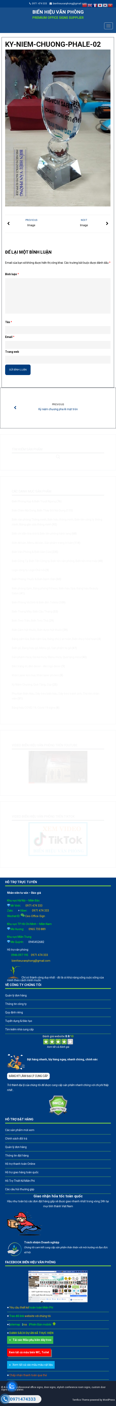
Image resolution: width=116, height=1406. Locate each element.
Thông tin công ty (16, 1003)
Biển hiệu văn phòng (58, 12)
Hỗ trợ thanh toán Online (20, 1163)
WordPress (109, 1399)
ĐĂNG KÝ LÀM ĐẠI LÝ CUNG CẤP (28, 1076)
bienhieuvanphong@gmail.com (70, 3)
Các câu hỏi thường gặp (19, 1189)
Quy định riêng (14, 1012)
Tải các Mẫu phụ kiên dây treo (32, 1339)
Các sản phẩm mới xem (19, 1130)
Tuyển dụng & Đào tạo (18, 1020)
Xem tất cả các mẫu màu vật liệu (32, 1364)
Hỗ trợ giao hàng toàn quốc (21, 1172)
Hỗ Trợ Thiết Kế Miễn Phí (20, 1180)
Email (9, 337)
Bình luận (12, 274)
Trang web (12, 351)
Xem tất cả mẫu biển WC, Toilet (29, 1352)
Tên (8, 322)
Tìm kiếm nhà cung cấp (19, 1029)
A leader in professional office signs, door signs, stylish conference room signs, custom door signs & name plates (53, 1388)
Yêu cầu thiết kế (31, 1307)
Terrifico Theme (80, 1399)
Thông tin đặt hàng (17, 1155)
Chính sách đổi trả (16, 1138)
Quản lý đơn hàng (16, 995)
